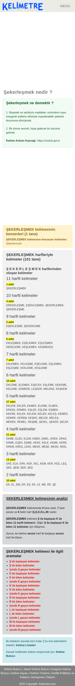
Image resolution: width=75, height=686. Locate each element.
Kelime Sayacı (19, 673)
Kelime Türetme (39, 673)
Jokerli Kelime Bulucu (36, 669)
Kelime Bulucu (12, 669)
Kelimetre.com (47, 683)
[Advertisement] (37, 49)
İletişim (51, 677)
